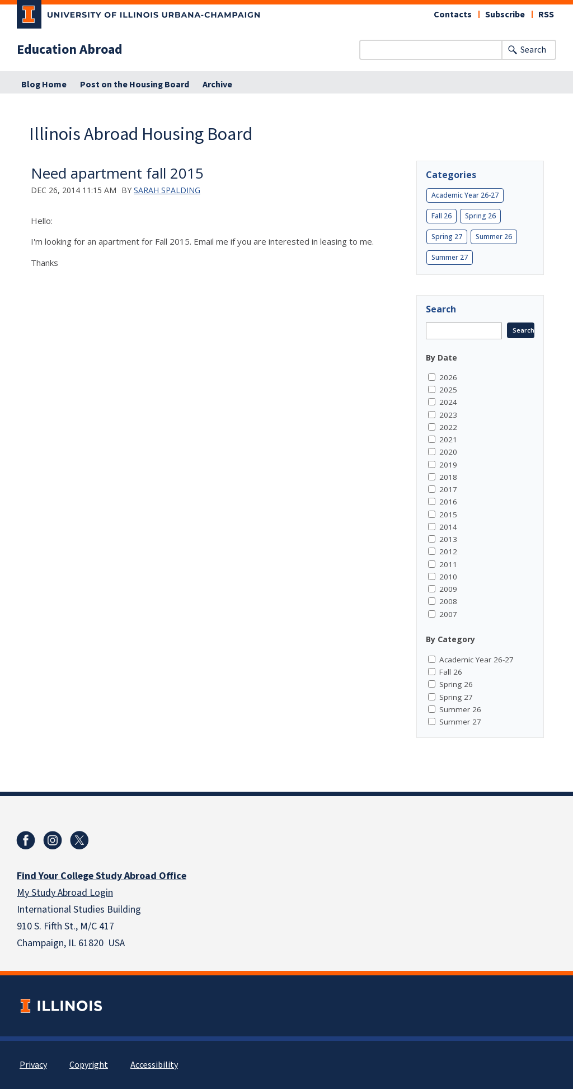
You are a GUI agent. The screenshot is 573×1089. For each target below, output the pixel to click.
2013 (448, 539)
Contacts (453, 14)
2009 (448, 589)
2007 (448, 614)
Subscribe (505, 14)
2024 (448, 402)
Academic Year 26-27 (465, 195)
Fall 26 (441, 216)
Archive (217, 84)
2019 (448, 465)
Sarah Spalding (167, 190)
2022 (448, 427)
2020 (448, 452)
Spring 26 (480, 216)
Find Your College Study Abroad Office (101, 876)
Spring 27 (446, 236)
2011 (448, 564)
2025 (448, 390)
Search (533, 50)
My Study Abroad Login (65, 893)
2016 (448, 502)
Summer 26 (494, 236)
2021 (448, 439)
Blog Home (44, 84)
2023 (448, 415)
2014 (448, 527)
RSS (546, 14)
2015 (448, 515)
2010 (448, 577)
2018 (448, 477)
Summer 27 (449, 257)
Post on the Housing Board (134, 84)
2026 (448, 377)
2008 (448, 601)
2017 (448, 489)
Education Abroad (70, 49)
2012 (448, 551)
